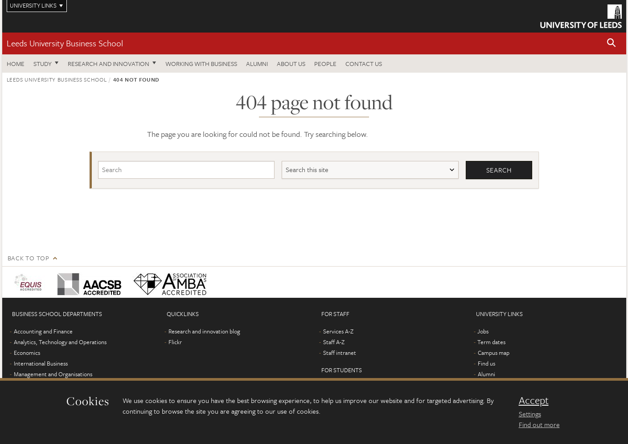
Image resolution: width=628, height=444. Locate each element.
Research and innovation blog (204, 331)
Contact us (363, 63)
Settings (530, 414)
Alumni (257, 63)
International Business (41, 363)
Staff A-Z (334, 341)
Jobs (482, 331)
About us (291, 63)
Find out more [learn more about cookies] (539, 424)
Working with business (201, 63)
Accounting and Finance (43, 331)
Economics (27, 352)
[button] (611, 43)
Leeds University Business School (65, 43)
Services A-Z (338, 331)
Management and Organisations (53, 374)
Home (16, 63)
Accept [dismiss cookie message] (534, 400)
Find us (486, 363)
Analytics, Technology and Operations (60, 341)
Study (42, 63)
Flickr (175, 341)
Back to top (28, 258)
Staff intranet (339, 352)
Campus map (493, 352)
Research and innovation (108, 63)
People (325, 63)
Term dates (491, 341)
